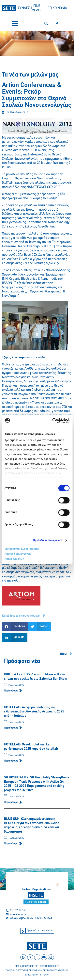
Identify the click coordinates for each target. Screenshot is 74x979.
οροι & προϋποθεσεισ (26, 966)
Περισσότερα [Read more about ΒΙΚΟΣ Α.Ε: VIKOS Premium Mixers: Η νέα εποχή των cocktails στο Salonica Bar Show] (11, 690)
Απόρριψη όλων (14, 559)
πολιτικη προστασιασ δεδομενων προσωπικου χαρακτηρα (37, 970)
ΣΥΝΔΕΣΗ (25, 8)
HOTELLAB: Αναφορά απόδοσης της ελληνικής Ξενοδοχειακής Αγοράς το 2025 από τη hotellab (34, 712)
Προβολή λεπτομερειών (47, 540)
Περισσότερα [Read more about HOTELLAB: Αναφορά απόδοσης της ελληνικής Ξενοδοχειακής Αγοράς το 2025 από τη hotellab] (11, 727)
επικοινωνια (31, 975)
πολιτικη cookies (49, 966)
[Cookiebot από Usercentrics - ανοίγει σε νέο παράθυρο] (52, 420)
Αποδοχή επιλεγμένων (18, 554)
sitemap (44, 975)
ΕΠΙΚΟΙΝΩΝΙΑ (57, 8)
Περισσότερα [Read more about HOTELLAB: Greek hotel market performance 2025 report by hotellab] (11, 760)
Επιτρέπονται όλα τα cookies (22, 549)
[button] (15, 23)
